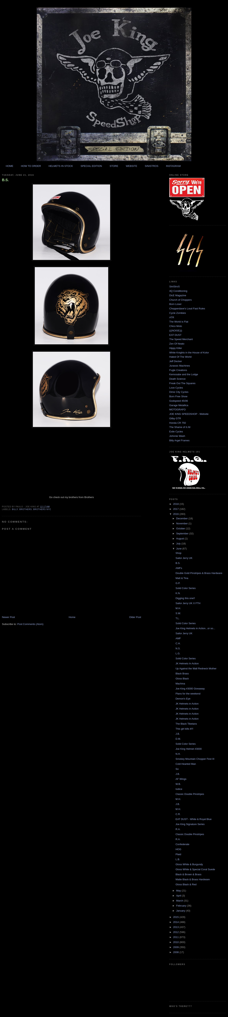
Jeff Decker (175, 361)
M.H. (178, 608)
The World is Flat (178, 321)
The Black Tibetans (186, 723)
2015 (176, 917)
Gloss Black (182, 678)
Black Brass (182, 673)
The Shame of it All (179, 427)
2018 (176, 504)
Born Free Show (178, 396)
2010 (176, 942)
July (178, 543)
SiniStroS (174, 286)
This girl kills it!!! (184, 728)
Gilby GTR (175, 418)
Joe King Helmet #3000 (188, 748)
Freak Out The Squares (182, 383)
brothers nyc (42, 509)
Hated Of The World (180, 356)
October (181, 528)
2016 (176, 514)
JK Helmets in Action (186, 703)
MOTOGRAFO (177, 409)
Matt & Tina (181, 578)
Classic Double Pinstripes (189, 794)
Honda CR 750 (177, 422)
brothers (25, 509)
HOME (9, 166)
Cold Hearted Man (185, 763)
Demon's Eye (182, 698)
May (179, 890)
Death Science (177, 378)
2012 (176, 932)
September (182, 533)
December (182, 518)
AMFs (178, 568)
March (180, 900)
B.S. (5, 180)
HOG (178, 849)
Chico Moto (175, 326)
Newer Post (8, 617)
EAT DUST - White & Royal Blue (193, 819)
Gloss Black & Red (185, 884)
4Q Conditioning (178, 290)
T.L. (177, 618)
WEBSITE (131, 166)
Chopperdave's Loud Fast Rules (187, 308)
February (181, 905)
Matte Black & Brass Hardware (192, 879)
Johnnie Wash (177, 436)
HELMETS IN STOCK (60, 166)
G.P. (177, 583)
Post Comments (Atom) (30, 624)
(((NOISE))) (175, 330)
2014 (176, 922)
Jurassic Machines (179, 365)
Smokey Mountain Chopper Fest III (194, 758)
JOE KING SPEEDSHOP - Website (188, 414)
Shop (178, 553)
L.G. (177, 653)
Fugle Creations (178, 370)
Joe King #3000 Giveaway (190, 688)
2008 (176, 952)
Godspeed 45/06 (178, 400)
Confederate (182, 844)
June (179, 548)
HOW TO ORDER (31, 166)
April (179, 895)
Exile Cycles (176, 431)
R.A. (177, 829)
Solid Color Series (185, 588)
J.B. (177, 733)
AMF (178, 638)
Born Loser (175, 304)
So (177, 768)
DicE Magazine (177, 295)
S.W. (178, 613)
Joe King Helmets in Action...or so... (195, 628)
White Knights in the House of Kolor (189, 352)
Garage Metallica (178, 405)
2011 (176, 937)
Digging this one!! (185, 598)
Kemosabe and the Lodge (183, 374)
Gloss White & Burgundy (189, 864)
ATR (171, 317)
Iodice (178, 789)
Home (72, 617)
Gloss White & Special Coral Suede (195, 869)
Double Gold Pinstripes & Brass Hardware (198, 573)
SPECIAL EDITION (91, 166)
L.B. (177, 859)
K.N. (177, 593)
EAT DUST (175, 335)
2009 (176, 947)
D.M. (178, 738)
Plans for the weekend (187, 693)
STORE (114, 166)
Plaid (178, 854)
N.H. (177, 753)
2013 (176, 927)
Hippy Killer (175, 348)
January (181, 910)
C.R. (177, 814)
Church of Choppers (180, 299)
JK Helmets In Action (187, 663)
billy (15, 509)
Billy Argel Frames (179, 440)
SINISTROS (151, 166)
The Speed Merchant (181, 339)
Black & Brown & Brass (188, 874)
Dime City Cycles (178, 392)
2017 (176, 509)
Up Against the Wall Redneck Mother (195, 668)
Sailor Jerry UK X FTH (187, 603)
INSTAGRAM (173, 166)
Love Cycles (176, 387)
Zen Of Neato (176, 343)
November (182, 523)
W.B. (178, 784)
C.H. (177, 643)
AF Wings (180, 779)
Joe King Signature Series (189, 824)
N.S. (177, 648)
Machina (180, 683)
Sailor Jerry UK (183, 558)
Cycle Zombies (177, 313)
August (180, 538)
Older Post (135, 617)
